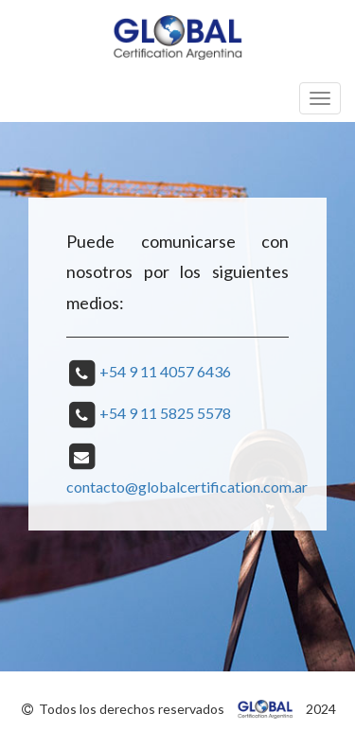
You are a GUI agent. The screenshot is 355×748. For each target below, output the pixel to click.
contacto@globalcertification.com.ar (187, 487)
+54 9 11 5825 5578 (165, 413)
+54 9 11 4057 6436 (165, 371)
